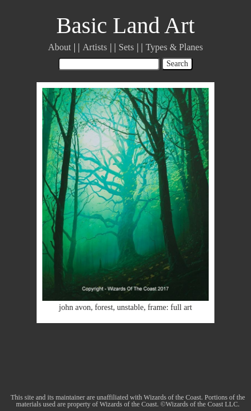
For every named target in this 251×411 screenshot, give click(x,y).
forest (104, 307)
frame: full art (170, 307)
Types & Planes (174, 47)
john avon (75, 307)
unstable (130, 307)
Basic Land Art (125, 25)
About (59, 47)
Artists (95, 47)
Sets (126, 47)
